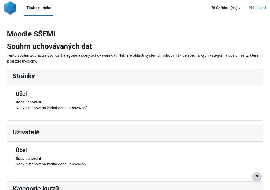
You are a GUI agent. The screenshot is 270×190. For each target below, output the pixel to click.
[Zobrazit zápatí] (257, 177)
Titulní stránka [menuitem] (38, 8)
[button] (226, 8)
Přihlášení (257, 8)
